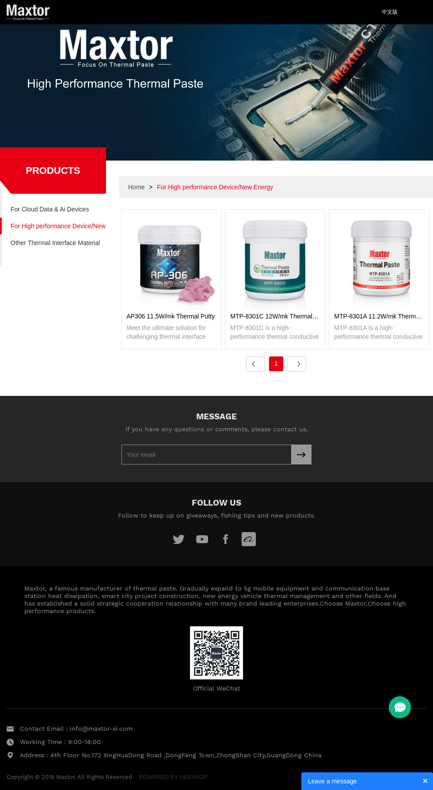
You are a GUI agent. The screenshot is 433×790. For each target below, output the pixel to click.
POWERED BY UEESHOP (173, 777)
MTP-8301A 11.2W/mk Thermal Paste (379, 316)
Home (136, 187)
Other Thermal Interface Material (55, 242)
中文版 (390, 12)
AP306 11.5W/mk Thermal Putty (170, 316)
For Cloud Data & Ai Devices (50, 209)
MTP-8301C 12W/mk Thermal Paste (275, 316)
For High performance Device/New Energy (58, 228)
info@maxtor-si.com (101, 728)
